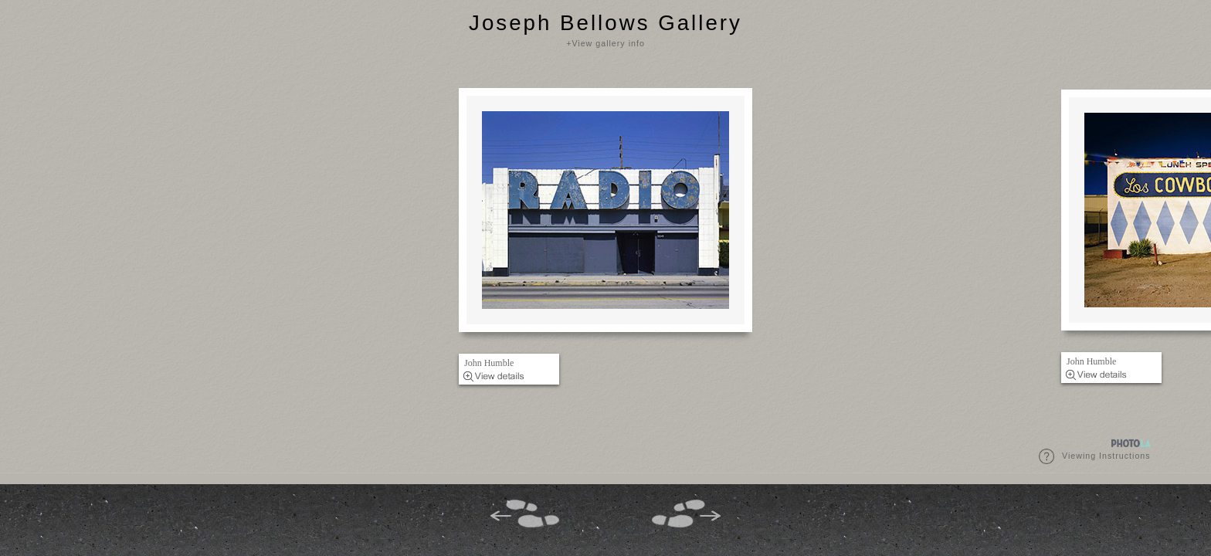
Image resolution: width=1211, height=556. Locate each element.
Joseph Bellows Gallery (605, 23)
